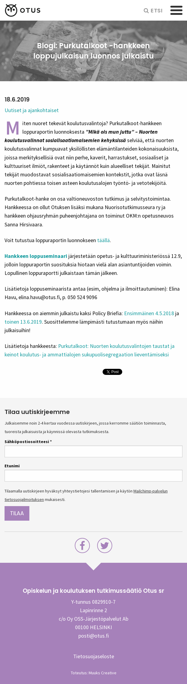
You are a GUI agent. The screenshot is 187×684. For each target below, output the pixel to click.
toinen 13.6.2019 (23, 322)
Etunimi (12, 466)
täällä (103, 240)
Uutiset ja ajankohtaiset (32, 110)
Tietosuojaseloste (93, 656)
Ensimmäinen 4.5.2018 (149, 313)
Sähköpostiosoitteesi (28, 441)
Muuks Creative (102, 673)
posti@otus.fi (93, 635)
